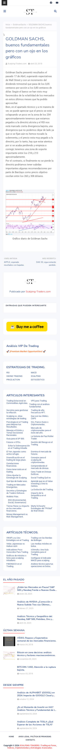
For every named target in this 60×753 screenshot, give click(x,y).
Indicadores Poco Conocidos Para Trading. (17, 550)
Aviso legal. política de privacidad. (35, 737)
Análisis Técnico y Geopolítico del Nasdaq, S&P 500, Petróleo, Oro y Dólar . (34, 618)
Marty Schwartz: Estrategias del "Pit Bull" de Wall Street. (41, 508)
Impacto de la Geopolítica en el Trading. (38, 495)
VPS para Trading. (39, 401)
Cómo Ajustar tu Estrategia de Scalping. (16, 476)
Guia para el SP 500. (15, 438)
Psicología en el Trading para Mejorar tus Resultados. (17, 424)
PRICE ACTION (13, 379)
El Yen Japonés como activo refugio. (16, 452)
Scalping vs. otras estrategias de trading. (16, 417)
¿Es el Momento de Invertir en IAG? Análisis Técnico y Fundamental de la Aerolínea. (36, 709)
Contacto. (30, 740)
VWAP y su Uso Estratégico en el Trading (17, 539)
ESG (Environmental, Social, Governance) (17, 501)
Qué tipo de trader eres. (16, 481)
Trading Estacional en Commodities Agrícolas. (17, 402)
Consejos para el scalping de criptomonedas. (38, 460)
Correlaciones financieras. (12, 464)
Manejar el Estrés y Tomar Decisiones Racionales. (15, 432)
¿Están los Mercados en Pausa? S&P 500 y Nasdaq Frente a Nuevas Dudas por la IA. (36, 589)
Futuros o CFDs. (13, 442)
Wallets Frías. (12, 496)
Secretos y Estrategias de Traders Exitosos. (16, 491)
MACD (34, 372)
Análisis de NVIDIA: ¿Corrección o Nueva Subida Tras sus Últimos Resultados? (34, 603)
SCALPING (36, 376)
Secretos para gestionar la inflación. (17, 411)
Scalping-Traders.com (17, 64)
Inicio (8, 25)
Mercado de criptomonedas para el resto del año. (41, 430)
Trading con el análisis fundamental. (39, 405)
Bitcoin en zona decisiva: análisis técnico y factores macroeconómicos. (36, 654)
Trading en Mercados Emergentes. (16, 486)
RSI (8, 372)
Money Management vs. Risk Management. (17, 515)
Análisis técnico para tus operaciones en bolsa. (42, 565)
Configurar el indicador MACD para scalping (41, 559)
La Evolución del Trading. (42, 489)
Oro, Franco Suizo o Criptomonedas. (39, 423)
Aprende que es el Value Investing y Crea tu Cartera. (42, 483)
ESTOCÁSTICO (37, 379)
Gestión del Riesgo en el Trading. (42, 443)
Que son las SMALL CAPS (40, 417)
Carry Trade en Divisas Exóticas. (41, 473)
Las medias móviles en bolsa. (41, 545)
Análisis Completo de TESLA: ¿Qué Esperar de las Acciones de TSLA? (35, 723)
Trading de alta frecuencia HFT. (38, 411)
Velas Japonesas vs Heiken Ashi (15, 545)
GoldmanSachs (19, 25)
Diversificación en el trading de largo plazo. (16, 458)
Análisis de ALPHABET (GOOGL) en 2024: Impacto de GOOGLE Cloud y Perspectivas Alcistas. (36, 694)
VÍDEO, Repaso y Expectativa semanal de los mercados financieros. (36, 639)
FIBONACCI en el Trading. (14, 565)
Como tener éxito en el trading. (16, 470)
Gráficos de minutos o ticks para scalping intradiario (16, 558)
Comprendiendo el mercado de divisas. (40, 467)
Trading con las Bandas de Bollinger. (41, 539)
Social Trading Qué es (41, 477)
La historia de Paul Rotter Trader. (42, 437)
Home (11, 737)
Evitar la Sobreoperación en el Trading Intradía (19, 446)
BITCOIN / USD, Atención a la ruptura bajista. (36, 668)
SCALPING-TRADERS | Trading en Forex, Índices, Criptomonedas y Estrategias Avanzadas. (32, 746)
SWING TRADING (14, 376)
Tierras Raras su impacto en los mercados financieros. (17, 508)
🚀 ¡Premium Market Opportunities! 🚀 (26, 351)
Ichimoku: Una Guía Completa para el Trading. (39, 552)
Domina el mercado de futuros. (41, 452)
